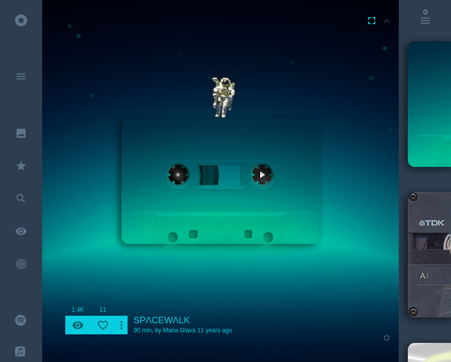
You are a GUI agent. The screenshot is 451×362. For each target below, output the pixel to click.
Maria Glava (179, 330)
